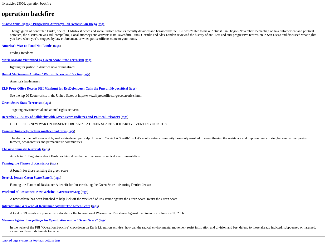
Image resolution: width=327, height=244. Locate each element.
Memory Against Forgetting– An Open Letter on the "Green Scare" (50, 220)
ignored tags (10, 240)
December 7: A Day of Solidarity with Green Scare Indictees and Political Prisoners (61, 117)
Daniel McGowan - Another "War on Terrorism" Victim (42, 74)
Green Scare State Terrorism (22, 102)
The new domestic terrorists (21, 149)
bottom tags (52, 240)
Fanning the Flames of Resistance (25, 163)
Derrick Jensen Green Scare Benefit (27, 177)
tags (101, 24)
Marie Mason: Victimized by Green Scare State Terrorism (43, 60)
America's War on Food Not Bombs (27, 46)
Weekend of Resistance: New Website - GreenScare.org (41, 192)
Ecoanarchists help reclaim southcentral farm (34, 131)
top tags (38, 240)
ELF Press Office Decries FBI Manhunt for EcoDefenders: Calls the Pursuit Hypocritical (65, 88)
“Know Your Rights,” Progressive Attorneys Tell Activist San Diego (49, 24)
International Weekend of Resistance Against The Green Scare (46, 206)
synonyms (26, 240)
